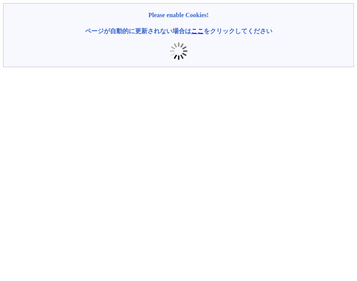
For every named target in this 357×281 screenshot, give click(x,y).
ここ (197, 31)
